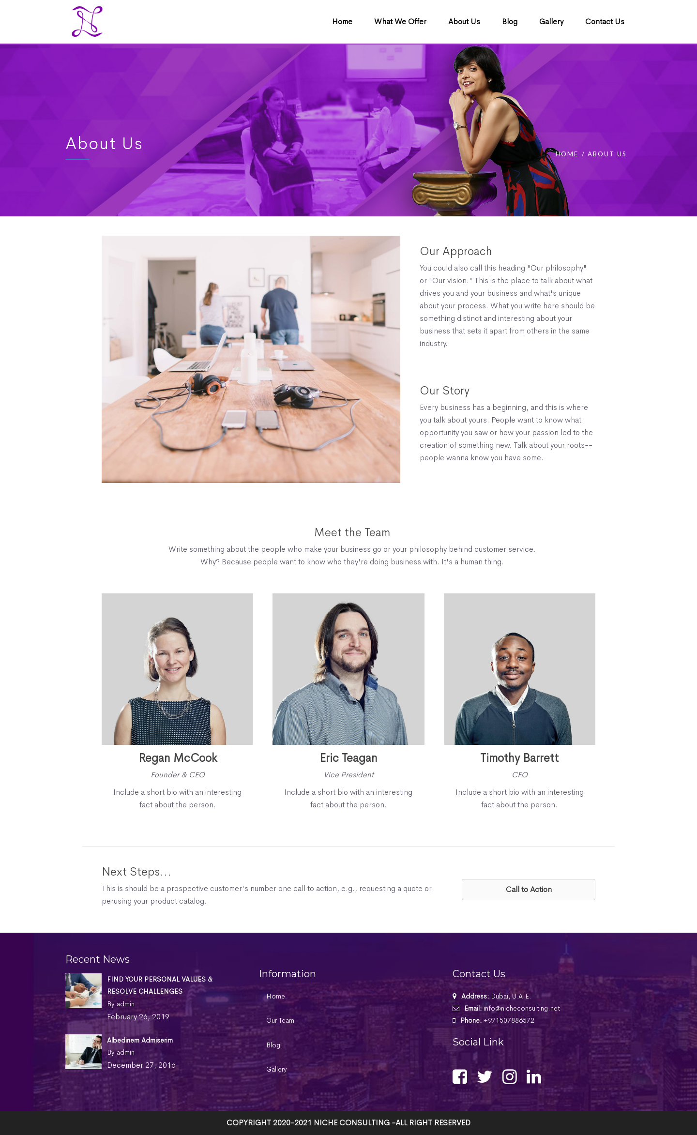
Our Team (280, 1020)
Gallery (276, 1069)
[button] (528, 889)
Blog (273, 1045)
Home (567, 154)
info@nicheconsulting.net (522, 1008)
